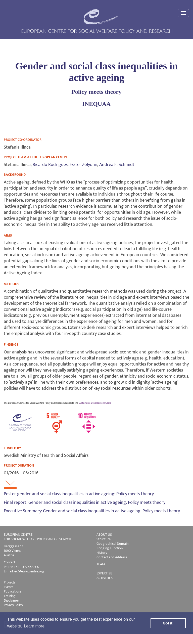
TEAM (100, 564)
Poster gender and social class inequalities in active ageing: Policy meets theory (79, 494)
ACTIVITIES (104, 578)
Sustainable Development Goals (95, 403)
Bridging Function (109, 548)
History (101, 553)
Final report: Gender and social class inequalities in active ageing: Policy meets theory (84, 502)
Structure (103, 539)
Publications (13, 591)
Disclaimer (11, 600)
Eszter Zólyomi (83, 164)
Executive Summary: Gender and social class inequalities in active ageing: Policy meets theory (92, 511)
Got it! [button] (168, 623)
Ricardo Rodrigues (50, 164)
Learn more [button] (34, 626)
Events (8, 587)
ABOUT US (104, 534)
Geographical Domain (112, 544)
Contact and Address (111, 557)
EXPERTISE (104, 573)
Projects (10, 582)
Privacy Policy (13, 605)
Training (10, 596)
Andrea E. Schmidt (116, 164)
